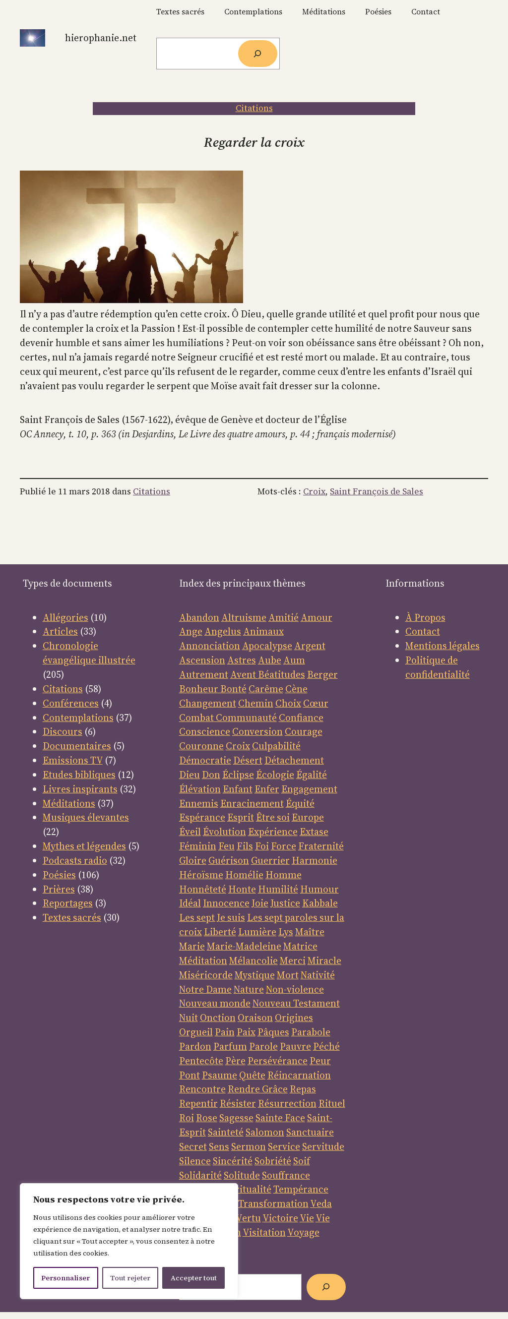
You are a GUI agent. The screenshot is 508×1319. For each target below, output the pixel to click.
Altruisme (243, 617)
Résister (238, 1103)
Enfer (266, 788)
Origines (294, 1017)
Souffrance (286, 1175)
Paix (246, 1031)
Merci (293, 960)
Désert (247, 760)
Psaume (219, 1075)
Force (283, 845)
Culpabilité (276, 745)
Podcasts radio (75, 860)
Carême (266, 688)
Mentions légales (442, 645)
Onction (218, 1017)
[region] (129, 1241)
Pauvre (295, 1046)
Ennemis (198, 803)
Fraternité (321, 845)
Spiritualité (246, 1189)
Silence (195, 1160)
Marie (192, 946)
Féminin (197, 845)
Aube (269, 660)
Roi (186, 1117)
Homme (283, 874)
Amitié (283, 617)
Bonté (232, 688)
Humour (319, 889)
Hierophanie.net (100, 37)
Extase (314, 831)
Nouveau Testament (296, 1003)
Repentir (198, 1103)
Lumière (257, 931)
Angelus (222, 631)
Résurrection (287, 1103)
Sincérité (233, 1160)
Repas (303, 1088)
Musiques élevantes (86, 817)
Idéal (190, 903)
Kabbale (320, 903)
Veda (321, 1203)
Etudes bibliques (79, 774)
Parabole (310, 1031)
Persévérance (278, 1060)
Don (211, 774)
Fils (245, 845)
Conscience (204, 731)
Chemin (255, 703)
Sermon (248, 1146)
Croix (314, 491)
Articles (60, 631)
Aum (294, 660)
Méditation (203, 960)
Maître (309, 931)
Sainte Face (280, 1117)
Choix (288, 703)
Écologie (275, 774)
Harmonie (314, 860)
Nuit (188, 1017)
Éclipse (238, 774)
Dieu (189, 774)
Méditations (69, 803)
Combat (196, 717)
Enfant (238, 788)
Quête (252, 1075)
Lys (285, 931)
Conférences (71, 703)
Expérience (273, 831)
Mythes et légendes (84, 845)
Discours (62, 731)
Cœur (315, 703)
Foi (262, 845)
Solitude (242, 1175)
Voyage (303, 1232)
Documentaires (77, 745)
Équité (300, 803)
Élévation (200, 788)
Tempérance (300, 1189)
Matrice (300, 946)
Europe (308, 817)
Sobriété (272, 1160)
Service (284, 1146)
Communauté (245, 717)
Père (235, 1060)
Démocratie (205, 760)
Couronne (201, 745)
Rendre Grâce (258, 1088)
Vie (307, 1217)
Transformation (273, 1203)
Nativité (318, 974)
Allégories (65, 617)
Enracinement (252, 803)
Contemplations (78, 717)
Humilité (278, 889)
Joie (260, 903)
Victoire (280, 1217)
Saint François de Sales (376, 491)
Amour (316, 617)
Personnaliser (65, 1278)
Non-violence (295, 989)
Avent (244, 674)
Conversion (257, 731)
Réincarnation (299, 1075)
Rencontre (202, 1088)
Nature (249, 989)
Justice (285, 903)
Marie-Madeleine (244, 946)
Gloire (192, 860)
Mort (288, 974)
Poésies (59, 874)
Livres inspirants (80, 788)
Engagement (309, 788)
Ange (190, 631)
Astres (241, 660)
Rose (206, 1117)
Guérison (228, 860)
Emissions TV (73, 760)
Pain (225, 1031)
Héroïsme (201, 874)
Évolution (224, 831)
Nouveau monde (215, 1003)
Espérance (202, 817)
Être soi (273, 817)
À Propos (425, 617)
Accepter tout (194, 1278)
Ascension (202, 660)
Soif (301, 1160)
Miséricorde (206, 974)
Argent (309, 645)
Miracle (324, 960)
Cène (296, 688)
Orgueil (196, 1031)
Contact (422, 631)
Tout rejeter (130, 1278)
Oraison (255, 1017)
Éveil (190, 831)
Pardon (195, 1046)
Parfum (230, 1046)
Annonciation (209, 645)
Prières (59, 889)
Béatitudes (281, 674)
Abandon (199, 617)
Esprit (240, 817)
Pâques (273, 1031)
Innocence (226, 903)
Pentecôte (201, 1060)
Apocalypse (267, 645)
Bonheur (198, 688)
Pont (189, 1075)
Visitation (264, 1232)
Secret (193, 1146)
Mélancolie (253, 960)
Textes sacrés (72, 917)
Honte (242, 889)
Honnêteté (202, 889)
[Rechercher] (257, 53)
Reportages (68, 903)
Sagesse (236, 1117)
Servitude (323, 1146)
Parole (263, 1046)
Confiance (301, 717)
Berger (322, 674)
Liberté (220, 931)
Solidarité (200, 1175)
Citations (254, 108)
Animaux (263, 631)
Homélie (244, 874)
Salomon (265, 1132)
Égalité (311, 774)
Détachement (294, 760)
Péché (326, 1046)
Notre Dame (205, 989)
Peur (320, 1060)
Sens (219, 1146)
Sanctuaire (310, 1132)
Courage (303, 731)
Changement (207, 703)
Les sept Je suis (212, 917)
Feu (226, 845)
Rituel (331, 1103)
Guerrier (270, 860)
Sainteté (226, 1132)
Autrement (203, 674)
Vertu (248, 1217)
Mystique (255, 974)
